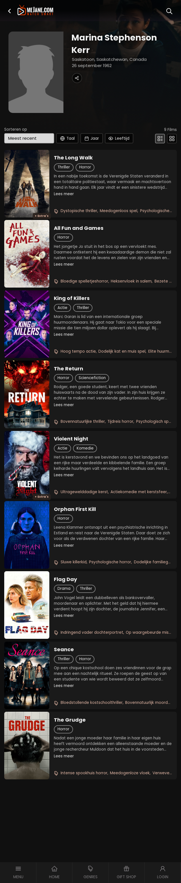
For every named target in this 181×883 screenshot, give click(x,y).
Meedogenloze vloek (130, 773)
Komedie (85, 448)
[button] (9, 11)
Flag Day (65, 579)
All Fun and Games (78, 228)
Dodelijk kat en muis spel (121, 351)
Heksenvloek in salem (131, 281)
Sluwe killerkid (74, 562)
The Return (68, 368)
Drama (64, 588)
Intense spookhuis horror (84, 773)
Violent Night (71, 438)
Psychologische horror (110, 562)
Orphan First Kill (75, 509)
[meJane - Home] (35, 10)
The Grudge (70, 720)
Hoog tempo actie (78, 351)
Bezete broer (167, 281)
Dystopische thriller (79, 210)
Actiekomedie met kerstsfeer (139, 492)
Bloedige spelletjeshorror (84, 281)
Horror (85, 167)
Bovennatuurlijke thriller (83, 421)
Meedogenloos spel (118, 210)
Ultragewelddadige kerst (84, 492)
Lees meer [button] (64, 194)
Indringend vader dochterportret (92, 632)
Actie (62, 307)
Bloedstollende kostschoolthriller (92, 702)
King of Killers (72, 298)
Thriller (64, 167)
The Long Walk (73, 157)
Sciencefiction (92, 378)
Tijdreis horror (120, 421)
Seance (64, 649)
